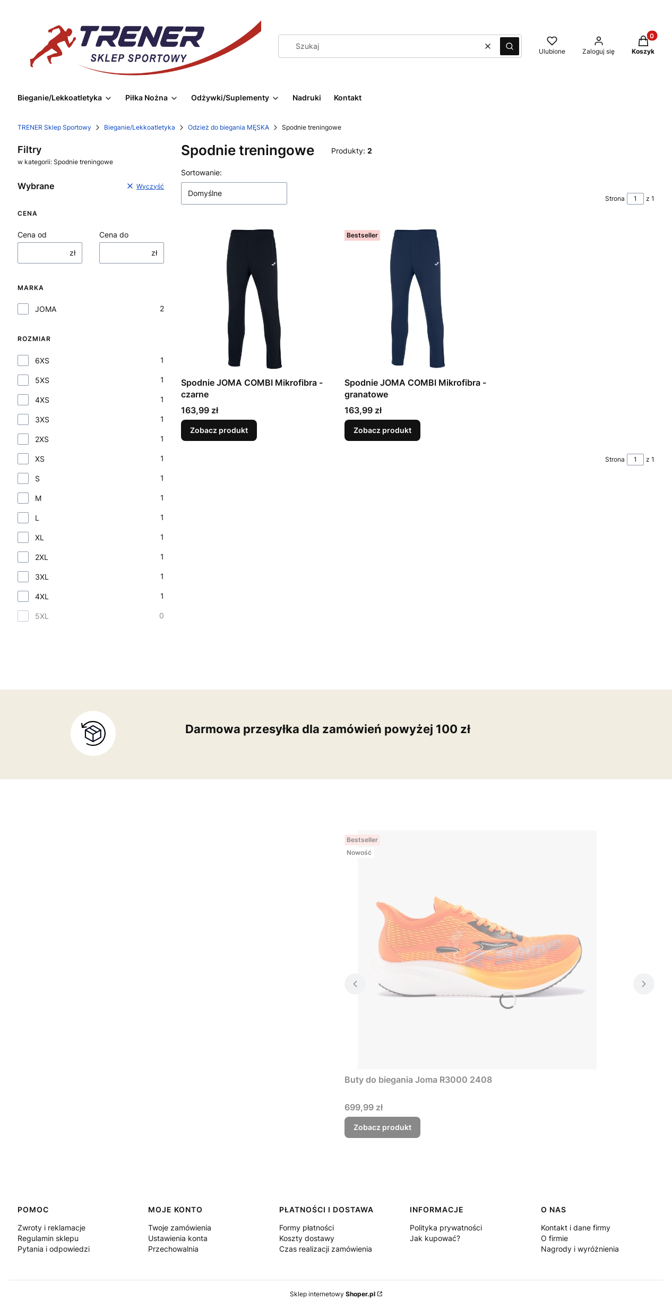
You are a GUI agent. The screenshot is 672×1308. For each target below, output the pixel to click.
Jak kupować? (435, 1238)
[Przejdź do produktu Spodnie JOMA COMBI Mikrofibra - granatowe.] (417, 299)
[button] (509, 46)
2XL (41, 557)
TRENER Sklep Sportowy (54, 127)
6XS (42, 360)
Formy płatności (306, 1227)
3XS (42, 419)
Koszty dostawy (306, 1238)
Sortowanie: (201, 172)
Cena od (32, 234)
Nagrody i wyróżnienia (580, 1248)
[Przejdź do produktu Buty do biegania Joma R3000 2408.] (477, 949)
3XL (42, 576)
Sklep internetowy (332, 1294)
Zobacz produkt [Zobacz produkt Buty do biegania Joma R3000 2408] (382, 1127)
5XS (42, 380)
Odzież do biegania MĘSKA (228, 127)
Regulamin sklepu (48, 1238)
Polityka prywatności (446, 1227)
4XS (42, 399)
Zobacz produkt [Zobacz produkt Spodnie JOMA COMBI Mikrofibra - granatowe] (382, 430)
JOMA (45, 308)
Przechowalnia (173, 1248)
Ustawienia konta (178, 1238)
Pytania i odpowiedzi (54, 1248)
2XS (42, 439)
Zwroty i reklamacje (51, 1227)
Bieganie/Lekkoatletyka (139, 127)
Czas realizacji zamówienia (325, 1248)
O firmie (554, 1238)
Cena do (113, 234)
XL (39, 537)
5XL (42, 616)
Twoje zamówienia (179, 1227)
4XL (42, 596)
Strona (615, 198)
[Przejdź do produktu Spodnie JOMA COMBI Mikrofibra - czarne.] (254, 299)
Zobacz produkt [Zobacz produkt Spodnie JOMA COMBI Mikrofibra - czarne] (219, 430)
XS (40, 458)
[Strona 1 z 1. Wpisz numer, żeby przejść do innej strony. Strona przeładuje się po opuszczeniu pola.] (635, 199)
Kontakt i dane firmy (575, 1227)
